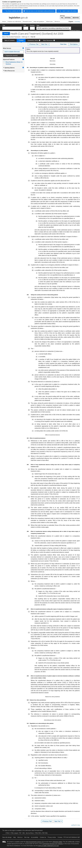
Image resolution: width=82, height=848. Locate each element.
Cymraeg (77, 21)
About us (19, 837)
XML (23, 833)
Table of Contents (9, 40)
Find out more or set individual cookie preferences (40, 11)
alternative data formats (32, 830)
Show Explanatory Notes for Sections (14, 63)
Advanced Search (74, 30)
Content (21, 40)
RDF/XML (45, 833)
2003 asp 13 (25, 37)
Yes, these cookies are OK (13, 11)
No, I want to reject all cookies (68, 11)
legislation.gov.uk (15, 17)
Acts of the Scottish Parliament (11, 37)
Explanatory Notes (33, 40)
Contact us (43, 837)
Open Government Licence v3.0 (35, 842)
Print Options (74, 44)
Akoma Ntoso (30, 833)
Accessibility (34, 837)
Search (6, 33)
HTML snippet (14, 833)
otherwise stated (57, 842)
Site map (26, 837)
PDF (20, 833)
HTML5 (8, 833)
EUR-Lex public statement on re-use (48, 845)
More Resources (48, 40)
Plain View (63, 44)
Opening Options (9, 67)
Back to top (76, 825)
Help (14, 837)
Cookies (60, 837)
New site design (7, 837)
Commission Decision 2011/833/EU (52, 843)
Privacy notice (52, 837)
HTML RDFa (38, 833)
